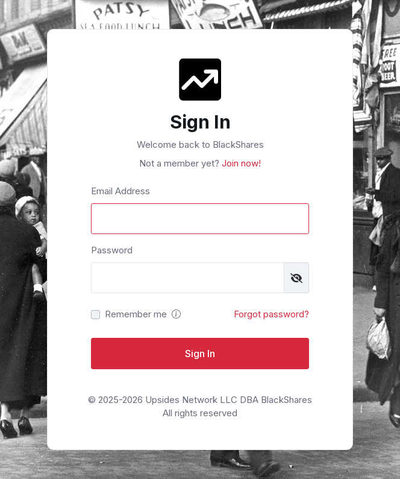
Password (112, 250)
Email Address (120, 191)
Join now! (240, 163)
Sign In (200, 353)
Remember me (136, 314)
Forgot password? (271, 314)
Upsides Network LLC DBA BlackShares (228, 399)
